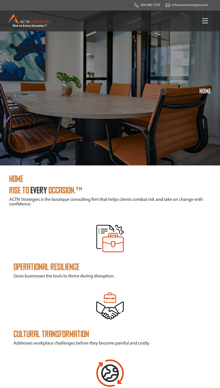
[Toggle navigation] (205, 20)
